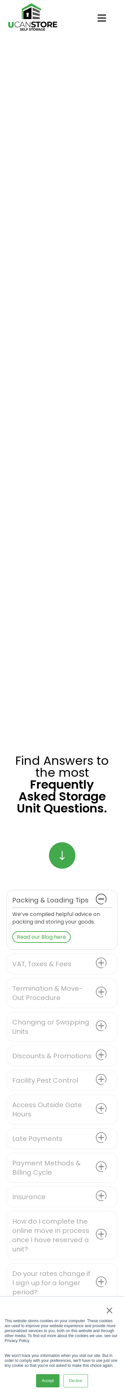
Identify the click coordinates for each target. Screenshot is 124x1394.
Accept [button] (48, 1380)
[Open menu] (102, 18)
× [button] (109, 1310)
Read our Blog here (41, 937)
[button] (62, 900)
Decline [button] (75, 1380)
